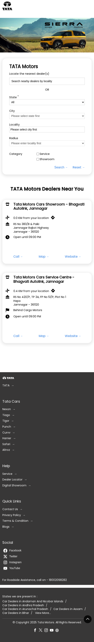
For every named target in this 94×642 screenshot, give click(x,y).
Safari (6, 444)
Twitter (10, 556)
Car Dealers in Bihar (15, 613)
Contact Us (10, 509)
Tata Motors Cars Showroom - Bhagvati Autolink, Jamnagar (48, 206)
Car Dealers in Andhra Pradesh (23, 605)
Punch (6, 427)
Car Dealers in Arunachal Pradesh (25, 609)
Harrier (6, 438)
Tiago (6, 415)
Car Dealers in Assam (68, 609)
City (12, 111)
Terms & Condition (15, 521)
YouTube (11, 568)
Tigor (5, 421)
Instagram (12, 562)
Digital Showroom (14, 485)
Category (15, 154)
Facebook (12, 551)
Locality (14, 125)
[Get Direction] (54, 218)
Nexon (6, 409)
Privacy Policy (11, 515)
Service (45, 154)
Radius (13, 138)
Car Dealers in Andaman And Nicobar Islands (32, 601)
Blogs (5, 527)
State (14, 97)
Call (16, 256)
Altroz (6, 450)
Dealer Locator (12, 479)
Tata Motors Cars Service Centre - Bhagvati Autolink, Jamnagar (43, 279)
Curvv (6, 432)
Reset (77, 167)
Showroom (47, 159)
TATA (5, 385)
